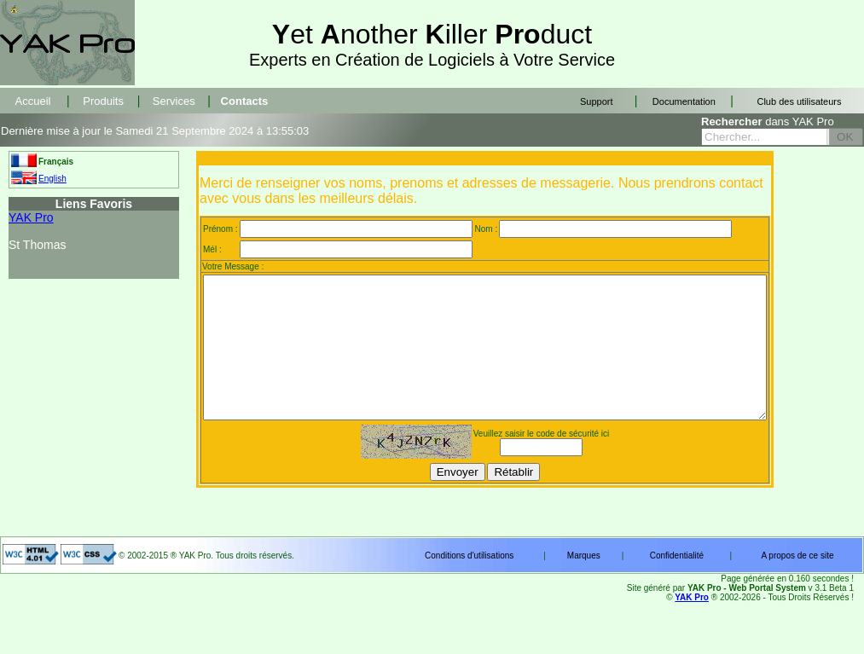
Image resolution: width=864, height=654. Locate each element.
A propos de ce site (797, 583)
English (52, 178)
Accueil (33, 101)
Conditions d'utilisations (469, 583)
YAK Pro (31, 217)
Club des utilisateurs (799, 101)
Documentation (684, 101)
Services (174, 101)
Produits (103, 101)
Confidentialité (677, 583)
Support (596, 101)
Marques (583, 583)
